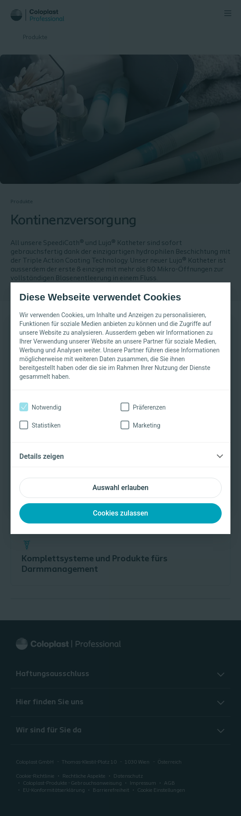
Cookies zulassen (120, 513)
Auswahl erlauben (120, 487)
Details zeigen (41, 456)
